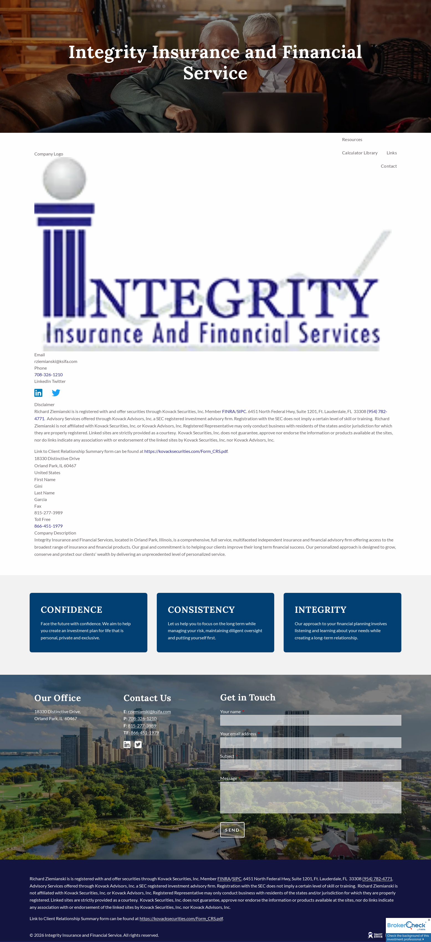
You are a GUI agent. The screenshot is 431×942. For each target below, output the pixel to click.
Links (392, 152)
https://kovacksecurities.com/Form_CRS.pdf (185, 451)
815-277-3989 (142, 725)
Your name (250, 711)
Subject (247, 756)
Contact (389, 165)
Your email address (258, 733)
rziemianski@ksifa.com (149, 711)
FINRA (228, 411)
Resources (352, 139)
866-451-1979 (48, 525)
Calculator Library (360, 152)
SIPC (241, 411)
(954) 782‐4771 (377, 878)
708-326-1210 (48, 374)
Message (248, 778)
